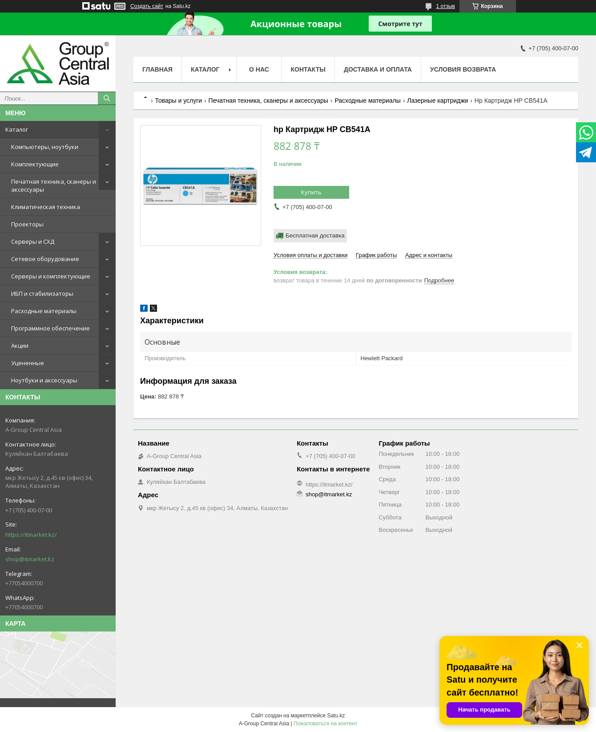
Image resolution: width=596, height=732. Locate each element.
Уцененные (27, 363)
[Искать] (107, 98)
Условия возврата (463, 69)
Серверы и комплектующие (50, 276)
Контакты (307, 69)
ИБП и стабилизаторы (42, 294)
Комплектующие (35, 164)
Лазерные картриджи (437, 100)
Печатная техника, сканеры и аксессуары (53, 185)
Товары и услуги (178, 100)
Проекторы (27, 224)
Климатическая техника (45, 207)
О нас (259, 69)
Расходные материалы (44, 311)
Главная (157, 69)
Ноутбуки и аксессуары (44, 380)
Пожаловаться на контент (325, 723)
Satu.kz (336, 715)
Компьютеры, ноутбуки (44, 147)
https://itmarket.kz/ (31, 535)
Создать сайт (146, 6)
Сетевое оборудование (45, 259)
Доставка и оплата (378, 69)
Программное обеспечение (50, 328)
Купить (311, 192)
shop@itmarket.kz (29, 559)
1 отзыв (445, 6)
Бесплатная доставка (315, 235)
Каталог (16, 129)
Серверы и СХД (32, 241)
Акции (19, 346)
